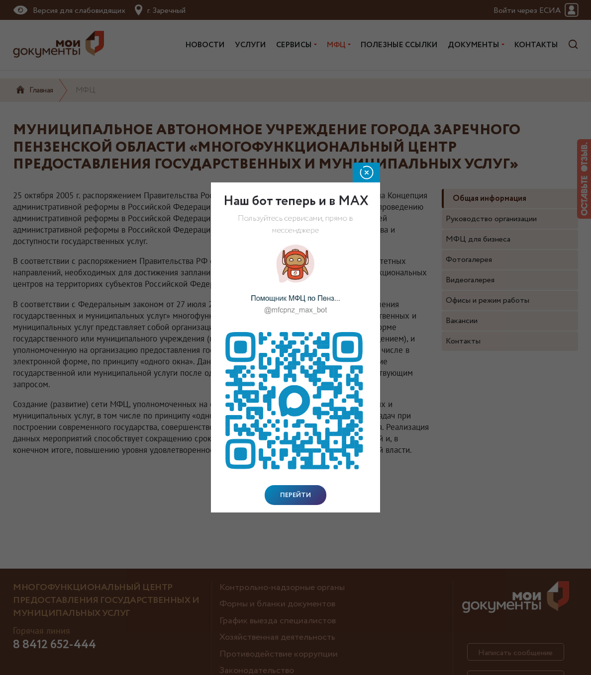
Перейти (295, 495)
